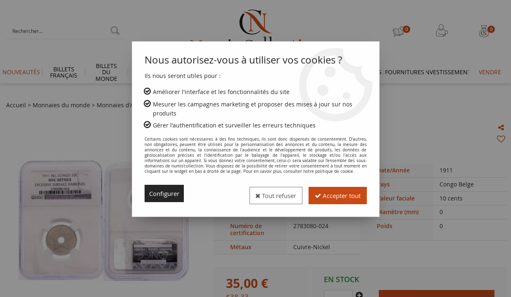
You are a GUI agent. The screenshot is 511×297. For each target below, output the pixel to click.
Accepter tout (334, 193)
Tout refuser (267, 193)
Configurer (166, 193)
